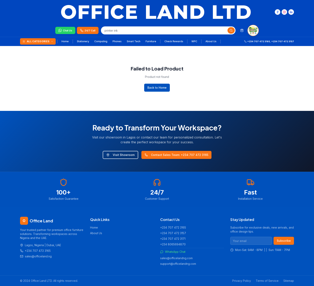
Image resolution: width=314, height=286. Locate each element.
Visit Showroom (120, 155)
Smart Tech (133, 41)
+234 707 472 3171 (172, 238)
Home (65, 41)
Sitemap (288, 280)
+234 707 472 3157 (173, 233)
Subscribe (284, 240)
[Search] (231, 30)
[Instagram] (284, 12)
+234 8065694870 (173, 244)
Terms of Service (267, 280)
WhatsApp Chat (172, 251)
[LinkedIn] (291, 12)
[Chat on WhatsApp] (65, 30)
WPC (194, 41)
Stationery (83, 41)
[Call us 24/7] (88, 30)
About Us (210, 41)
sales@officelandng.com (176, 258)
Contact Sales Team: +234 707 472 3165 (176, 155)
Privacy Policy (241, 280)
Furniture (151, 41)
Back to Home (157, 87)
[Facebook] (277, 12)
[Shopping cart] (242, 30)
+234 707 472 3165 (173, 227)
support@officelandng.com (178, 263)
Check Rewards (173, 41)
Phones (117, 41)
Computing (100, 41)
